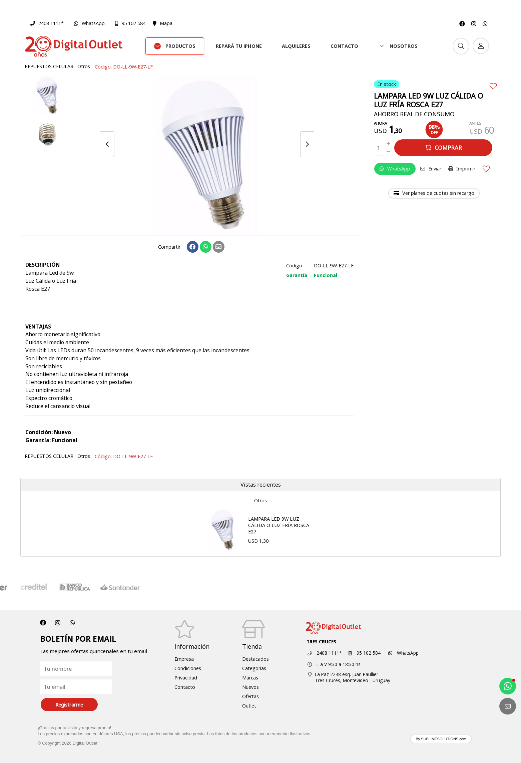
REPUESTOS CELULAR (49, 66)
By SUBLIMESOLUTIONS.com (441, 739)
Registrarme (69, 705)
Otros (83, 66)
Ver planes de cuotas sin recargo (434, 193)
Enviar (431, 168)
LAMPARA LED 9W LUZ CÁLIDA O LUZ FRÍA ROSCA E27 (278, 525)
